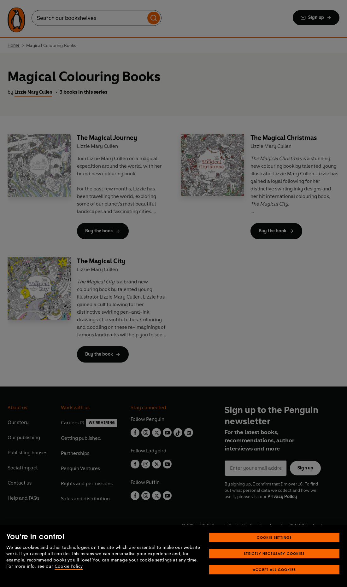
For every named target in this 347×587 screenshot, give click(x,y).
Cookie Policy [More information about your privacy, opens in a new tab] (69, 566)
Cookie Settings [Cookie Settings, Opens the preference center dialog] (274, 537)
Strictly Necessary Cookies (274, 553)
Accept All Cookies (274, 569)
